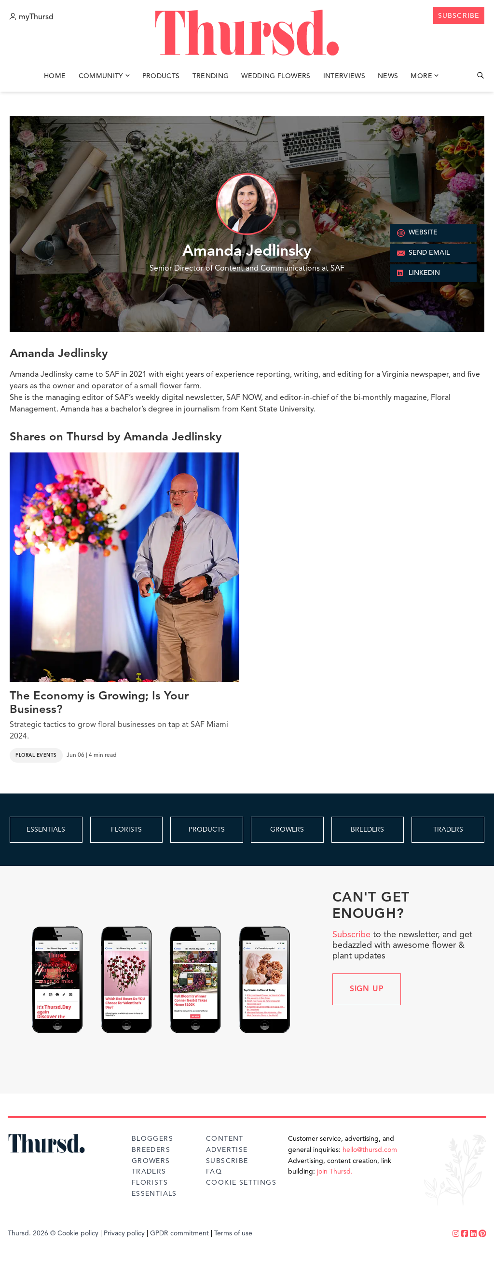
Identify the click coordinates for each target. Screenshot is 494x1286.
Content (225, 1139)
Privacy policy (124, 1233)
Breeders (151, 1150)
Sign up (367, 989)
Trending (210, 76)
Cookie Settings (241, 1182)
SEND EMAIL (423, 253)
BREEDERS (367, 829)
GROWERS (287, 829)
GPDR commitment (179, 1233)
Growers (151, 1161)
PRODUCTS (207, 829)
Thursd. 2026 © (31, 1233)
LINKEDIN (418, 273)
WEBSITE (417, 233)
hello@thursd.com (370, 1150)
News (388, 76)
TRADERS (448, 829)
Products (161, 76)
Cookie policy (77, 1233)
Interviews (344, 76)
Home (55, 76)
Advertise (227, 1150)
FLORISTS (126, 829)
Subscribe (351, 934)
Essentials (154, 1193)
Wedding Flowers (275, 76)
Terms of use (233, 1233)
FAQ (214, 1171)
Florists (150, 1182)
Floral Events (36, 755)
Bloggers (152, 1139)
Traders (149, 1171)
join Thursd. (335, 1171)
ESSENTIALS (46, 829)
